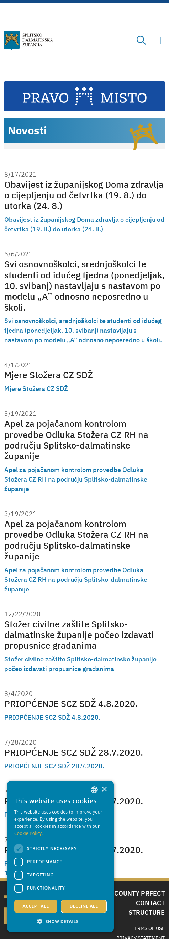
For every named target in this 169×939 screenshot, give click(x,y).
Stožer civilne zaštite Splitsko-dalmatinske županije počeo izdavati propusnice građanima (79, 634)
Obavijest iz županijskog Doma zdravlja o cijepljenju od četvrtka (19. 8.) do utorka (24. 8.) (84, 195)
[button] (60, 921)
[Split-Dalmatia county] (28, 40)
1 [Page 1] (6, 873)
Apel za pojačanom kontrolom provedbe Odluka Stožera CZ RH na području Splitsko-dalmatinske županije (76, 440)
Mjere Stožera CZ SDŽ (48, 375)
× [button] (104, 789)
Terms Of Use (148, 928)
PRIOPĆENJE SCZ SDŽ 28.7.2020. (73, 752)
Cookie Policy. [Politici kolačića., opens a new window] (28, 833)
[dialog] (60, 856)
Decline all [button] (84, 906)
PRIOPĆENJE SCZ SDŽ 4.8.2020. (71, 703)
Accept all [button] (36, 906)
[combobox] (94, 789)
